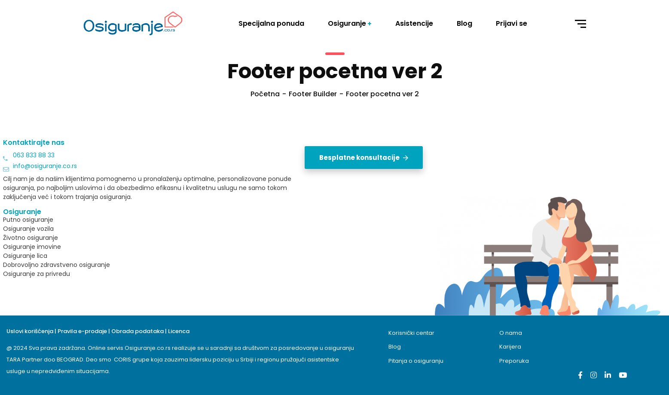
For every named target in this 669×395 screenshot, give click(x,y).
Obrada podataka (137, 331)
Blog (394, 347)
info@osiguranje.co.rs (45, 166)
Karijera (510, 347)
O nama (510, 333)
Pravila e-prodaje (82, 331)
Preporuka (514, 361)
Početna (265, 94)
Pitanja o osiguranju (415, 361)
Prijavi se (511, 23)
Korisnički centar (411, 333)
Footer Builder (313, 94)
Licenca (178, 331)
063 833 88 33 (34, 155)
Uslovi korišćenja (29, 331)
